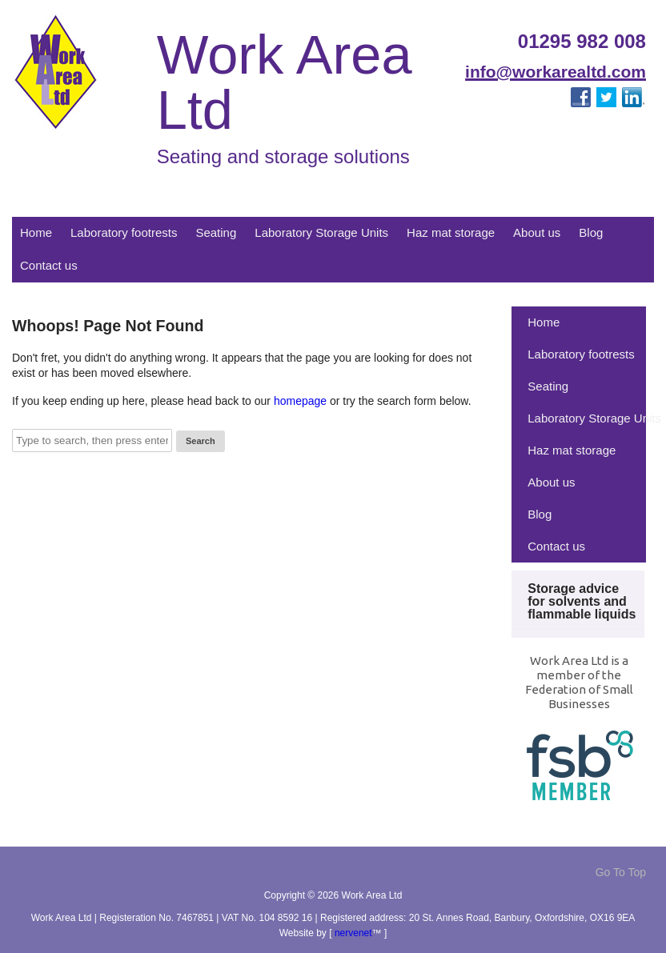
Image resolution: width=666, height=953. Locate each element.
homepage (300, 400)
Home (36, 232)
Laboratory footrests (123, 232)
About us (536, 232)
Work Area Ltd (284, 83)
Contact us (49, 265)
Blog (591, 232)
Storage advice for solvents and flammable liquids (582, 601)
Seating (215, 232)
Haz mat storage (451, 232)
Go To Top (621, 872)
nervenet (353, 933)
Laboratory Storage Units (321, 232)
